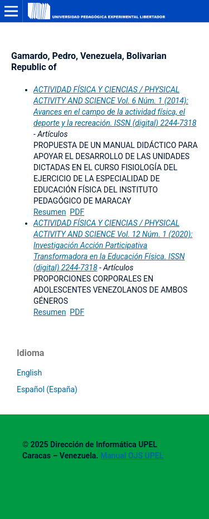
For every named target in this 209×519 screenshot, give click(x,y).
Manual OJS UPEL (131, 455)
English (29, 372)
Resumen (49, 211)
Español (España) (47, 389)
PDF (77, 211)
